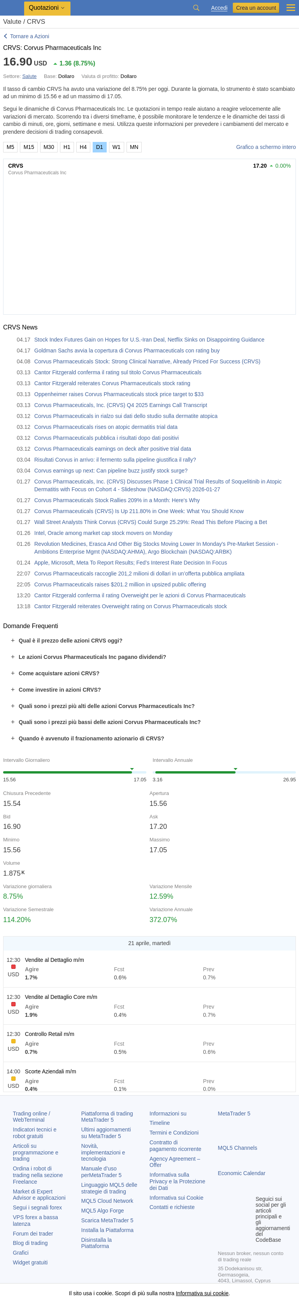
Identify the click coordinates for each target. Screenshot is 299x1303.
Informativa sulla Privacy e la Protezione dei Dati (177, 1181)
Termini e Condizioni (174, 1133)
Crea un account (256, 8)
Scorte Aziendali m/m (50, 1071)
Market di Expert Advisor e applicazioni (39, 1194)
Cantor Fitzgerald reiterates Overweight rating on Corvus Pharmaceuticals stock (130, 606)
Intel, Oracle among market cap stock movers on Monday (103, 533)
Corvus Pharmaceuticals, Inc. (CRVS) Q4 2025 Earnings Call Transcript (120, 405)
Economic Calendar (242, 1173)
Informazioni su (168, 1113)
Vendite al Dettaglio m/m (54, 960)
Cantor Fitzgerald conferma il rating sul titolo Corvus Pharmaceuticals (118, 372)
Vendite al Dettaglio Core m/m (61, 997)
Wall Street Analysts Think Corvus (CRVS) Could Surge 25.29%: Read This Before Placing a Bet (150, 522)
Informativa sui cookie (202, 1293)
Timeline (160, 1123)
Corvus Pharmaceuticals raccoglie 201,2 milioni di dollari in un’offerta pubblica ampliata (139, 573)
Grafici (20, 1253)
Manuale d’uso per (101, 1171)
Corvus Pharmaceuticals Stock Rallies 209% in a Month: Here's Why (117, 500)
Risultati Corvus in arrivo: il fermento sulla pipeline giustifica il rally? (115, 460)
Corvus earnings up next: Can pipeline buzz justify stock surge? (111, 470)
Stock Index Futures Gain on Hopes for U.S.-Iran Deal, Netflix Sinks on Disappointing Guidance (149, 339)
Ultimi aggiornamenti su (106, 1132)
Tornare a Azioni (29, 36)
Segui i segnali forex (37, 1207)
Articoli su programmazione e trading (35, 1152)
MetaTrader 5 (234, 1113)
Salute (29, 76)
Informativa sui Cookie (177, 1198)
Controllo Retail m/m (49, 1034)
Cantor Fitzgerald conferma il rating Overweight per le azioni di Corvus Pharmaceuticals (140, 595)
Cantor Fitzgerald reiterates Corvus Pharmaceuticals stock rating (112, 383)
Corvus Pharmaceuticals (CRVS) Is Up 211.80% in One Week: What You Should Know (139, 511)
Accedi (219, 8)
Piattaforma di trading (107, 1116)
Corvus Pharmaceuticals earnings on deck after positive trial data (112, 449)
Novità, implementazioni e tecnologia (103, 1152)
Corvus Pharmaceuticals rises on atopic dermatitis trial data (106, 427)
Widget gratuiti (30, 1262)
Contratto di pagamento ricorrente (175, 1145)
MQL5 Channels (237, 1148)
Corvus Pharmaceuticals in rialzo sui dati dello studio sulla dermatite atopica (126, 416)
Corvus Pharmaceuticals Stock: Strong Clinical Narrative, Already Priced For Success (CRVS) (147, 361)
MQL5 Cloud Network (107, 1201)
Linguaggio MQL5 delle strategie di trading (109, 1188)
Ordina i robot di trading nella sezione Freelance (38, 1175)
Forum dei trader (33, 1233)
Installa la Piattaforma (107, 1230)
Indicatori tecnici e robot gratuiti (34, 1132)
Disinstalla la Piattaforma (96, 1243)
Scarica (107, 1220)
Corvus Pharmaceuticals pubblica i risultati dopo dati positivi (106, 438)
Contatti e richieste (172, 1207)
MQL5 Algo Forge (102, 1210)
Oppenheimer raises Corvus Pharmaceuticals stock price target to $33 (119, 394)
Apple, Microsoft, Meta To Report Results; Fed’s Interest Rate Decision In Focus (130, 562)
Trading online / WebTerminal (31, 1116)
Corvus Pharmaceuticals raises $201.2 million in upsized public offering (120, 584)
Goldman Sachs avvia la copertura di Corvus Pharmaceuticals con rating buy (127, 350)
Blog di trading (30, 1243)
